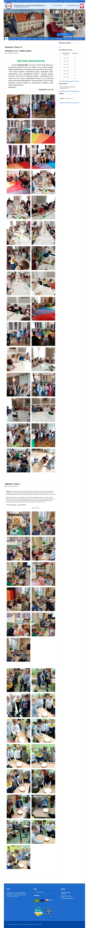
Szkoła (14, 38)
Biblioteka (46, 38)
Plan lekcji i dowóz (11, 1)
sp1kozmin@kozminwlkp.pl (73, 5)
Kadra (29, 38)
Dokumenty (61, 1)
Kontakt (75, 1)
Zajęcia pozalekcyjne (19, 1)
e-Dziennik (6, 1)
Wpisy (10, 38)
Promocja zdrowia (58, 38)
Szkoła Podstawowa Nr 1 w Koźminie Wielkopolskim (20, 924)
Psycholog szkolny (41, 1)
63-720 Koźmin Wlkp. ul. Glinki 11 (66, 893)
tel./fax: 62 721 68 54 (58, 5)
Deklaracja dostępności (39, 892)
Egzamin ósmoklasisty (68, 38)
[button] (47, 23)
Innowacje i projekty (54, 1)
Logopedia (65, 1)
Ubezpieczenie (70, 1)
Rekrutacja (35, 38)
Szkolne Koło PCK (27, 1)
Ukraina (52, 38)
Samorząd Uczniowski (22, 38)
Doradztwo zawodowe (34, 1)
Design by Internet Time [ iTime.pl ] (36, 924)
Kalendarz (41, 38)
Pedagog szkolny (47, 1)
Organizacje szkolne (78, 38)
